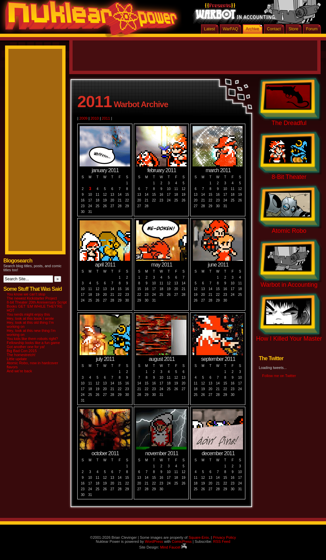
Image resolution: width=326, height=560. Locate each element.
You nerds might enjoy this (28, 314)
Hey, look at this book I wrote (30, 318)
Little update (17, 359)
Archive (252, 29)
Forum (312, 29)
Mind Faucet (173, 547)
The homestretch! (21, 355)
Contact (274, 29)
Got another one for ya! (26, 347)
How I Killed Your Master (289, 338)
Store (293, 29)
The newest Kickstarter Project (32, 298)
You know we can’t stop (26, 294)
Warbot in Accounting (288, 284)
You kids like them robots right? (32, 339)
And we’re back (19, 371)
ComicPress (182, 541)
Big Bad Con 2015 (22, 351)
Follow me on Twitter (279, 376)
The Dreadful (289, 123)
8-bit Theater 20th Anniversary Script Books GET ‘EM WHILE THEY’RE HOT (37, 306)
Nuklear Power (89, 20)
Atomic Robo (289, 230)
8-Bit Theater (289, 177)
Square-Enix (199, 537)
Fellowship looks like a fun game (33, 343)
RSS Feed (221, 541)
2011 (106, 118)
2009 (83, 118)
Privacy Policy (224, 537)
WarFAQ (230, 29)
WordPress (154, 541)
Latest (209, 29)
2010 (94, 118)
